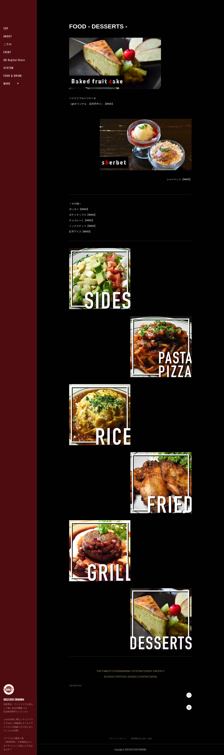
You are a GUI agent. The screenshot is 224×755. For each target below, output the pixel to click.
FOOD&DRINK (122, 671)
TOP (6, 28)
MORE (7, 75)
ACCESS (109, 676)
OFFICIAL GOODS (126, 676)
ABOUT (8, 36)
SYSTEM (8, 68)
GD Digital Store (14, 60)
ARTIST (158, 671)
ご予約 (8, 44)
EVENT (7, 52)
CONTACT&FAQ (148, 676)
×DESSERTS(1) (75, 686)
